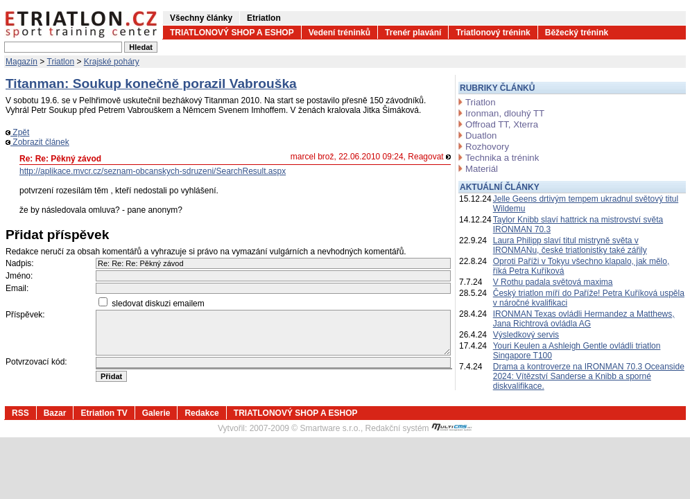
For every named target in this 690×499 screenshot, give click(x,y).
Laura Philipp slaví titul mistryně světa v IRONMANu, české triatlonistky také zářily (570, 245)
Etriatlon (264, 18)
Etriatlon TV (103, 413)
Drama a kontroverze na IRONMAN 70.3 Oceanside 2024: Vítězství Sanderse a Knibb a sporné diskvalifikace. (588, 376)
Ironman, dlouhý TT (504, 113)
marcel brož (312, 156)
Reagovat (429, 156)
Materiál (481, 169)
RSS (20, 413)
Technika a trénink (502, 157)
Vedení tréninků (339, 32)
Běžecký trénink (576, 32)
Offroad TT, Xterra (501, 124)
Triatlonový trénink (493, 32)
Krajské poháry (111, 62)
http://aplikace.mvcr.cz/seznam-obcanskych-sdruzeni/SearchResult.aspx (152, 171)
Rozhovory (487, 146)
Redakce (201, 413)
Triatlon (61, 62)
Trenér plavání (413, 32)
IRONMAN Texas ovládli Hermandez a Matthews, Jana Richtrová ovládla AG (584, 319)
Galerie (156, 413)
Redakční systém (418, 428)
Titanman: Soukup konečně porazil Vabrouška (151, 83)
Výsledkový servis (526, 335)
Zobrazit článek (37, 142)
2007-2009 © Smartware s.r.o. (305, 428)
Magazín (21, 62)
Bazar (55, 413)
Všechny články (201, 18)
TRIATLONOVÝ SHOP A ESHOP (232, 32)
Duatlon (481, 135)
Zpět (17, 132)
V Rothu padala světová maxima (553, 282)
